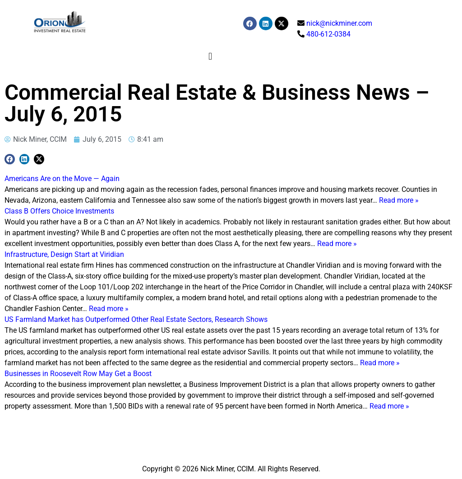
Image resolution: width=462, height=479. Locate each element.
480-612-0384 (328, 34)
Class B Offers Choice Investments (59, 211)
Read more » (399, 200)
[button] (210, 56)
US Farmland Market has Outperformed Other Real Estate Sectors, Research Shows (136, 319)
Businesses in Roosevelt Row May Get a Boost (78, 373)
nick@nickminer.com (339, 23)
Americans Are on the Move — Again (62, 178)
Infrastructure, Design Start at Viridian (64, 254)
